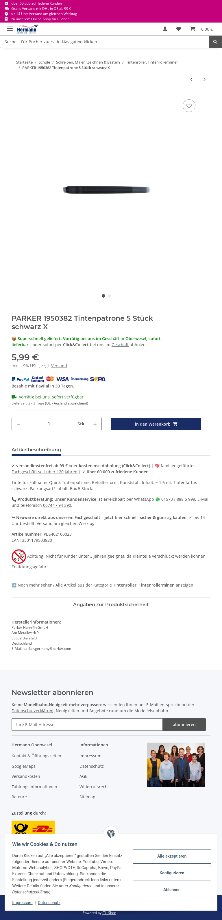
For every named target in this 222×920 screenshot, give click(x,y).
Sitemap (87, 797)
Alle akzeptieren (169, 856)
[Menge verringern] (18, 424)
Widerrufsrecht (94, 786)
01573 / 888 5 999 (178, 499)
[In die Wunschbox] (189, 105)
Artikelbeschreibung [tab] (36, 449)
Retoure (19, 797)
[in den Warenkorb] (156, 424)
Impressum (90, 755)
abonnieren (184, 724)
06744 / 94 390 (57, 505)
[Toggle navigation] (10, 26)
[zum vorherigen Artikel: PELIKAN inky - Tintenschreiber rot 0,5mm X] (192, 79)
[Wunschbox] (179, 29)
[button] (165, 29)
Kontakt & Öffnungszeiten (36, 755)
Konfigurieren (170, 873)
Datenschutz (91, 766)
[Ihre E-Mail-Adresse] (87, 724)
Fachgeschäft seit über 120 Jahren (44, 471)
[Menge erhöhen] (94, 424)
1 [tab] (103, 296)
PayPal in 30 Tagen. (55, 386)
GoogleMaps (24, 766)
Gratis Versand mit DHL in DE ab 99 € (41, 8)
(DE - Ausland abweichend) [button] (66, 403)
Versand (59, 365)
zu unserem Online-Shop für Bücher (40, 18)
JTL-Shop (109, 912)
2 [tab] (109, 296)
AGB (83, 776)
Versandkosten (26, 776)
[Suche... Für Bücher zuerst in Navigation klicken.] (104, 42)
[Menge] (49, 424)
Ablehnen (169, 889)
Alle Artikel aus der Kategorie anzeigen (124, 585)
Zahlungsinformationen (34, 786)
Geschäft (120, 344)
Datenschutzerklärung (33, 710)
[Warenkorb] (201, 29)
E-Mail (203, 499)
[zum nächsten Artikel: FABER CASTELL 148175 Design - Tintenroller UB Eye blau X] (204, 79)
